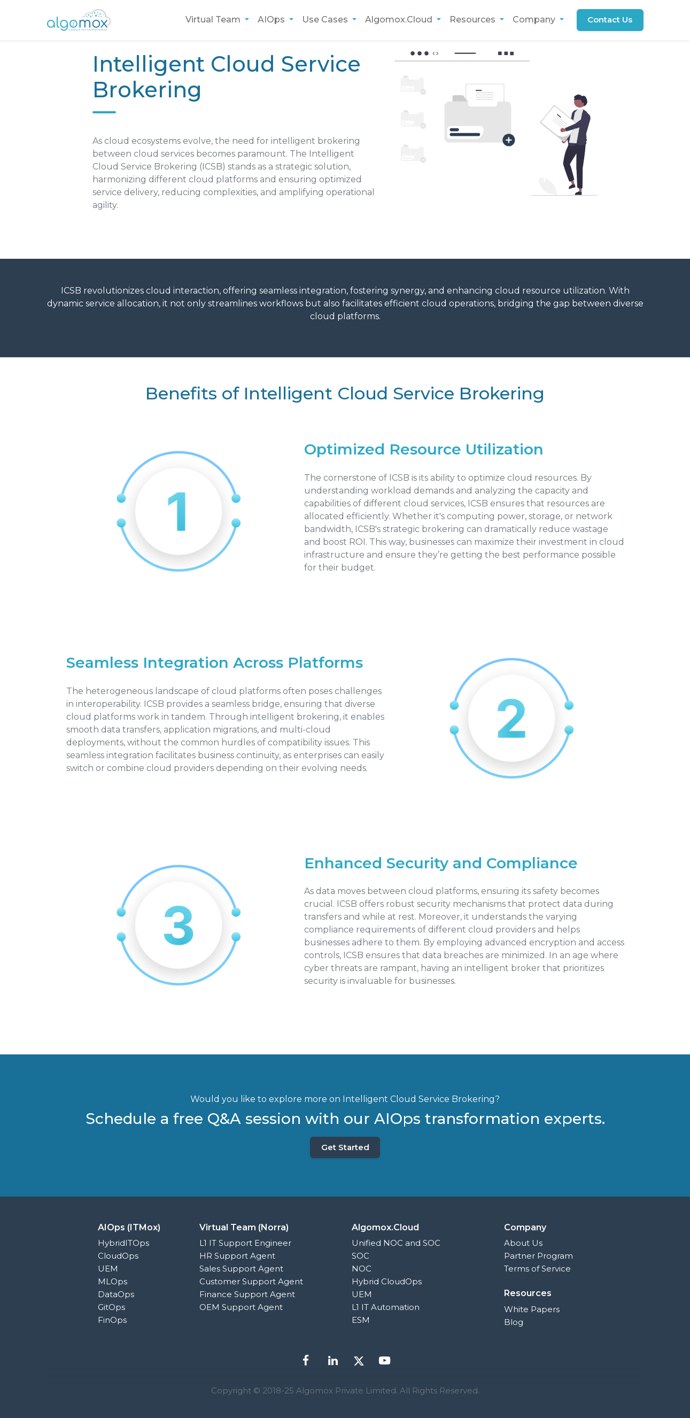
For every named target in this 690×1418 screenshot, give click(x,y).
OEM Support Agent (241, 1307)
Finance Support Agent (247, 1294)
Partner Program (538, 1256)
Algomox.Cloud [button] (400, 19)
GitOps (111, 1307)
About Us (523, 1243)
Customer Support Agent (251, 1281)
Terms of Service (537, 1268)
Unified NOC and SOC (396, 1243)
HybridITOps (123, 1243)
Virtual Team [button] (214, 19)
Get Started (345, 1147)
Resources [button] (473, 19)
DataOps (116, 1294)
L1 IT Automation (386, 1307)
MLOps (112, 1281)
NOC (361, 1268)
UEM (108, 1268)
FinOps (112, 1320)
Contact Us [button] (609, 19)
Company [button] (535, 19)
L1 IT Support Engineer (245, 1243)
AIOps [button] (272, 19)
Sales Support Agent (241, 1268)
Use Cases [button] (326, 19)
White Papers (532, 1309)
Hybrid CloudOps (387, 1281)
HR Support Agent (237, 1256)
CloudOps (118, 1256)
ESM (361, 1320)
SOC (360, 1256)
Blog (513, 1322)
